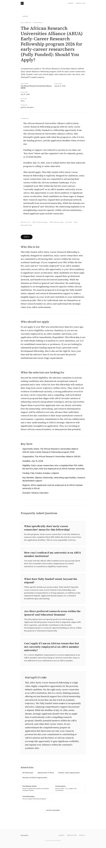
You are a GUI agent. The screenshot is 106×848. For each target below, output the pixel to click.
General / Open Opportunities (69, 773)
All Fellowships (27, 773)
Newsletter (80, 3)
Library (71, 3)
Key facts (69, 222)
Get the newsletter (53, 810)
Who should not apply (40, 222)
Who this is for (25, 222)
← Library (24, 16)
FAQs (75, 222)
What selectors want (56, 222)
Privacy (82, 835)
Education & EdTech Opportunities (34, 777)
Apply (26, 237)
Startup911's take (26, 225)
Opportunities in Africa (46, 773)
